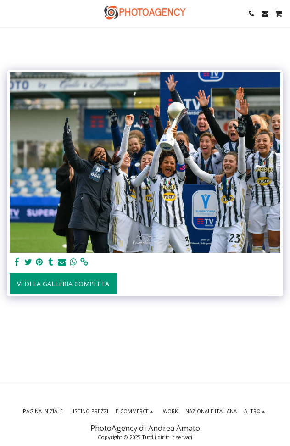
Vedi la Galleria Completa (63, 283)
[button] (10, 13)
